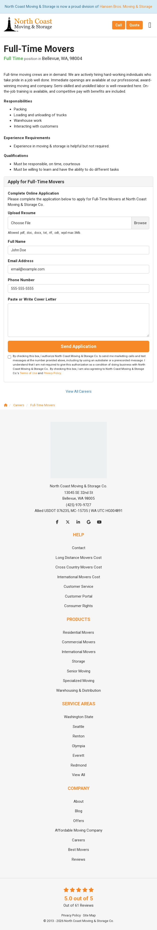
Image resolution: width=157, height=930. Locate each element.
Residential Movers (78, 632)
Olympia (78, 746)
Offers (78, 821)
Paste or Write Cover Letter (32, 299)
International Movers (79, 652)
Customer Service (78, 586)
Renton (79, 736)
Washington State (78, 717)
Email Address (20, 261)
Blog (78, 811)
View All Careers (79, 391)
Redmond (79, 765)
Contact (78, 548)
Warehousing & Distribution (78, 690)
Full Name (17, 241)
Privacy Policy (52, 373)
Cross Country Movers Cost (78, 567)
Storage (78, 661)
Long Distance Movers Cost (79, 557)
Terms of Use (28, 373)
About (78, 801)
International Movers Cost (78, 577)
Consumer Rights (78, 606)
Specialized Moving (78, 680)
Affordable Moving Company (78, 830)
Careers (78, 840)
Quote (134, 25)
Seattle (78, 726)
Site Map (89, 915)
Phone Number (21, 280)
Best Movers (78, 849)
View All (78, 775)
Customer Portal (78, 596)
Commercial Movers (78, 642)
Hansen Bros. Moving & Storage (126, 6)
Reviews (78, 859)
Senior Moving (78, 671)
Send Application (78, 346)
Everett (78, 755)
